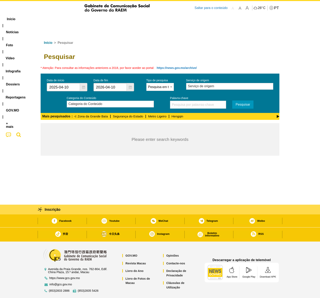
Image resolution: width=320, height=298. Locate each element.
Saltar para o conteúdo (211, 8)
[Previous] (75, 103)
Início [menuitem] (48, 19)
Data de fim (100, 68)
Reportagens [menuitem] (170, 19)
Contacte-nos (175, 251)
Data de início (55, 68)
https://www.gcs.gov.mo (64, 265)
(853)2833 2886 (59, 278)
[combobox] (63, 75)
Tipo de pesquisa (157, 68)
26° (261, 8)
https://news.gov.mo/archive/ (177, 55)
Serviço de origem (197, 68)
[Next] (278, 103)
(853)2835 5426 (88, 278)
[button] (83, 75)
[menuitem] (68, 19)
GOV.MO (131, 243)
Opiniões (172, 243)
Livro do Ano (134, 258)
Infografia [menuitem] (122, 19)
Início (48, 30)
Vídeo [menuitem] (102, 19)
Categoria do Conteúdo (81, 85)
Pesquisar (243, 92)
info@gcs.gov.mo (60, 272)
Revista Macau (136, 251)
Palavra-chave (179, 85)
